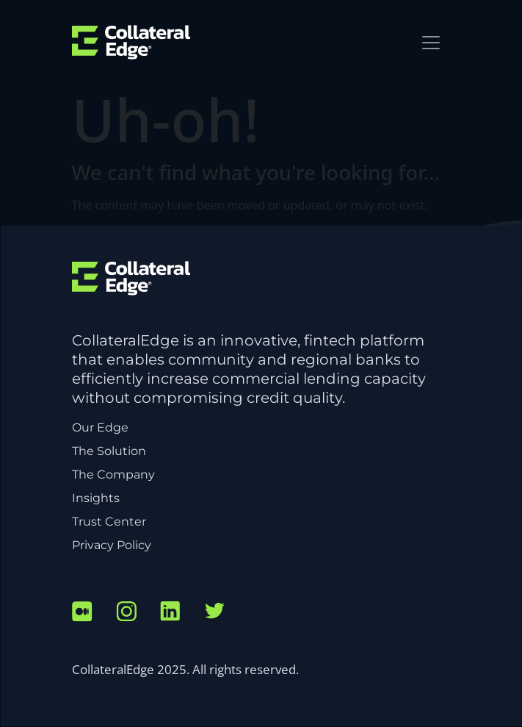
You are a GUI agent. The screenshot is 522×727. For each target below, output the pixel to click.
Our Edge (100, 427)
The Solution (109, 451)
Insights (96, 498)
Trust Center (109, 522)
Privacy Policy (111, 545)
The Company (113, 474)
